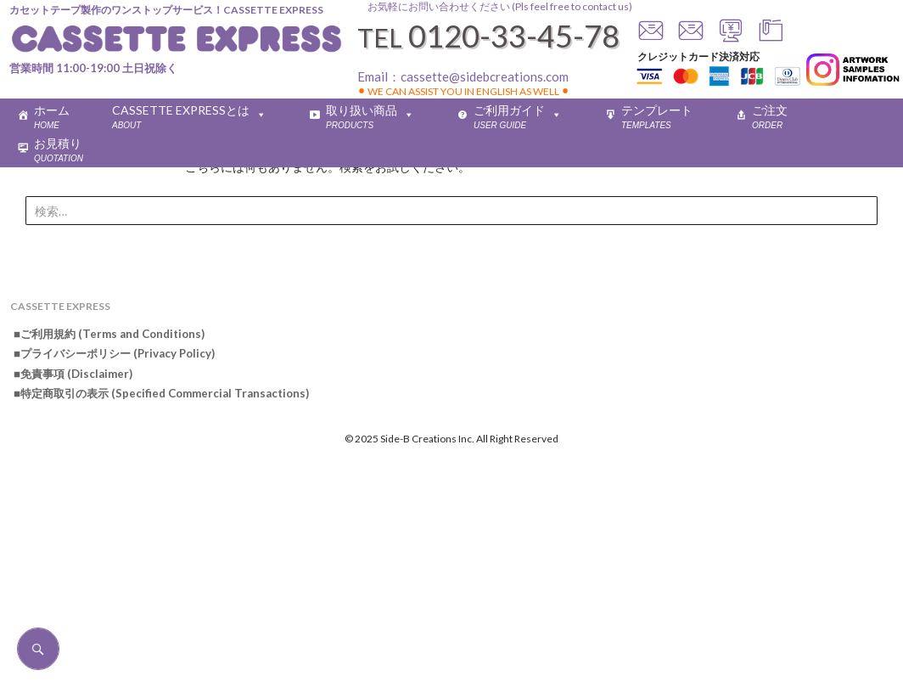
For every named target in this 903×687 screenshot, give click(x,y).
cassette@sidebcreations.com (485, 76)
